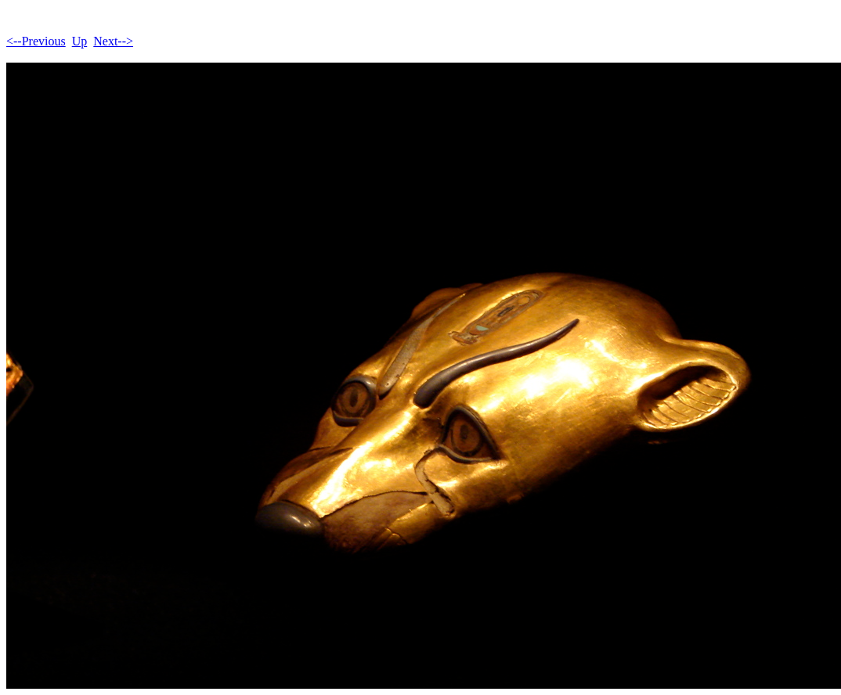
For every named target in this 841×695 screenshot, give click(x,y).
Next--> (113, 41)
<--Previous (36, 41)
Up (80, 41)
